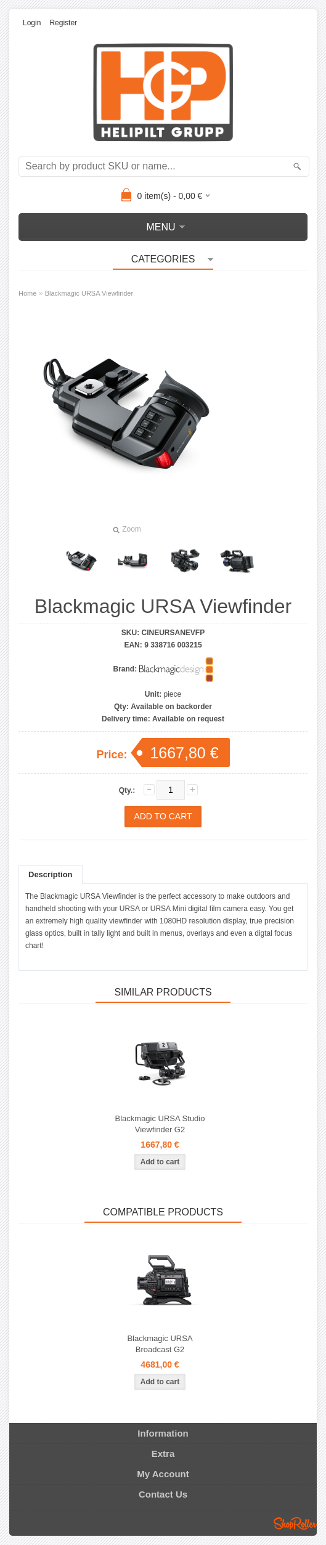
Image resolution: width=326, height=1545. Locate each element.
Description (50, 874)
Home (27, 293)
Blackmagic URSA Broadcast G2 (159, 1344)
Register (63, 22)
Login (32, 22)
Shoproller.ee (295, 1523)
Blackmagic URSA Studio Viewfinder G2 (160, 1124)
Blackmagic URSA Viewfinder (89, 293)
